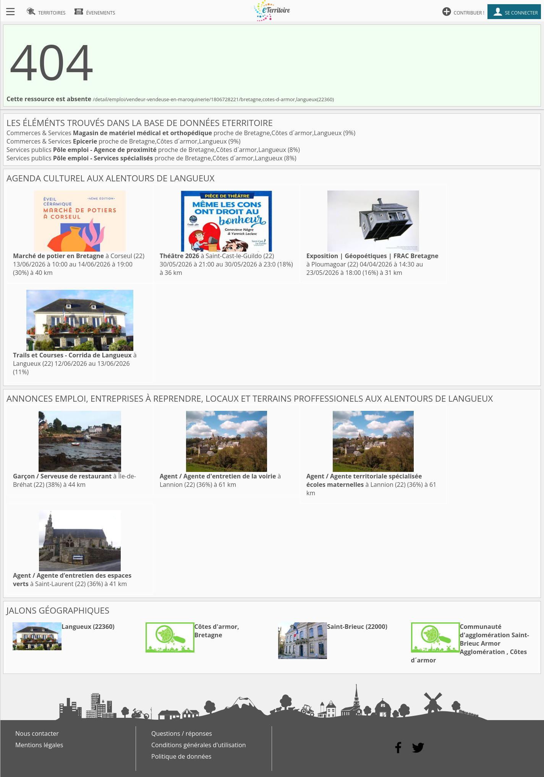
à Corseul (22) (78, 256)
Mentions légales (39, 745)
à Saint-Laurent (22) (72, 579)
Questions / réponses (181, 733)
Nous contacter (37, 733)
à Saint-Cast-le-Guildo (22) (217, 256)
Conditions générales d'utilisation (198, 745)
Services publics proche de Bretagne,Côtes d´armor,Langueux (147, 149)
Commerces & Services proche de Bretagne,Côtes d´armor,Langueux (174, 133)
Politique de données (181, 756)
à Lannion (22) (364, 480)
